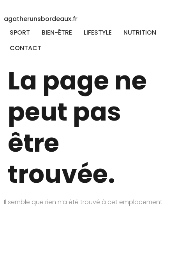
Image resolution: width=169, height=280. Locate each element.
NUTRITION (139, 32)
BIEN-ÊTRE (57, 32)
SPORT (20, 32)
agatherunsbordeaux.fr (40, 18)
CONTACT (25, 48)
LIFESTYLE (98, 32)
